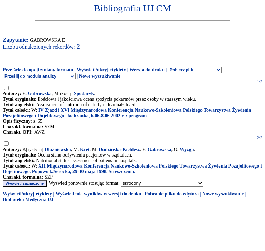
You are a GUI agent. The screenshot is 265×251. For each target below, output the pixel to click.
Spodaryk (84, 93)
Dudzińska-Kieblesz (119, 149)
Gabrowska (40, 93)
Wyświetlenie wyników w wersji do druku (98, 194)
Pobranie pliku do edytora (172, 194)
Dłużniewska (58, 149)
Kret (85, 149)
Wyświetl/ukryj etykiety (101, 69)
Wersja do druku (147, 69)
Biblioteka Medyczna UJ (28, 199)
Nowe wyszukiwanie (99, 76)
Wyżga (187, 149)
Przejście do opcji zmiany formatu (38, 69)
